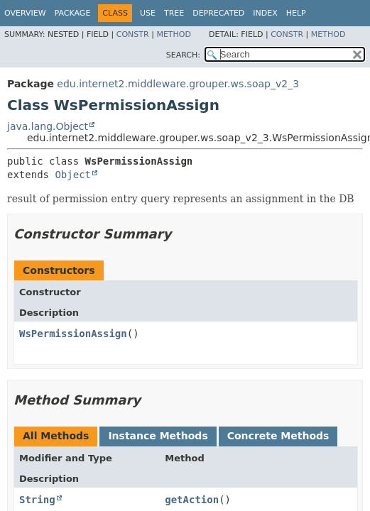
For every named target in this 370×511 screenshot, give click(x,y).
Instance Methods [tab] (157, 435)
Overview (25, 13)
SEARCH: (183, 55)
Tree (174, 13)
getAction (192, 499)
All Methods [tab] (56, 435)
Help (296, 13)
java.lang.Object (47, 126)
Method (173, 34)
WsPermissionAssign (73, 333)
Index (265, 13)
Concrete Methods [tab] (278, 435)
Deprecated (218, 13)
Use (148, 13)
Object (73, 174)
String (37, 499)
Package (73, 13)
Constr (132, 34)
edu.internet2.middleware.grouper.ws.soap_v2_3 (178, 83)
